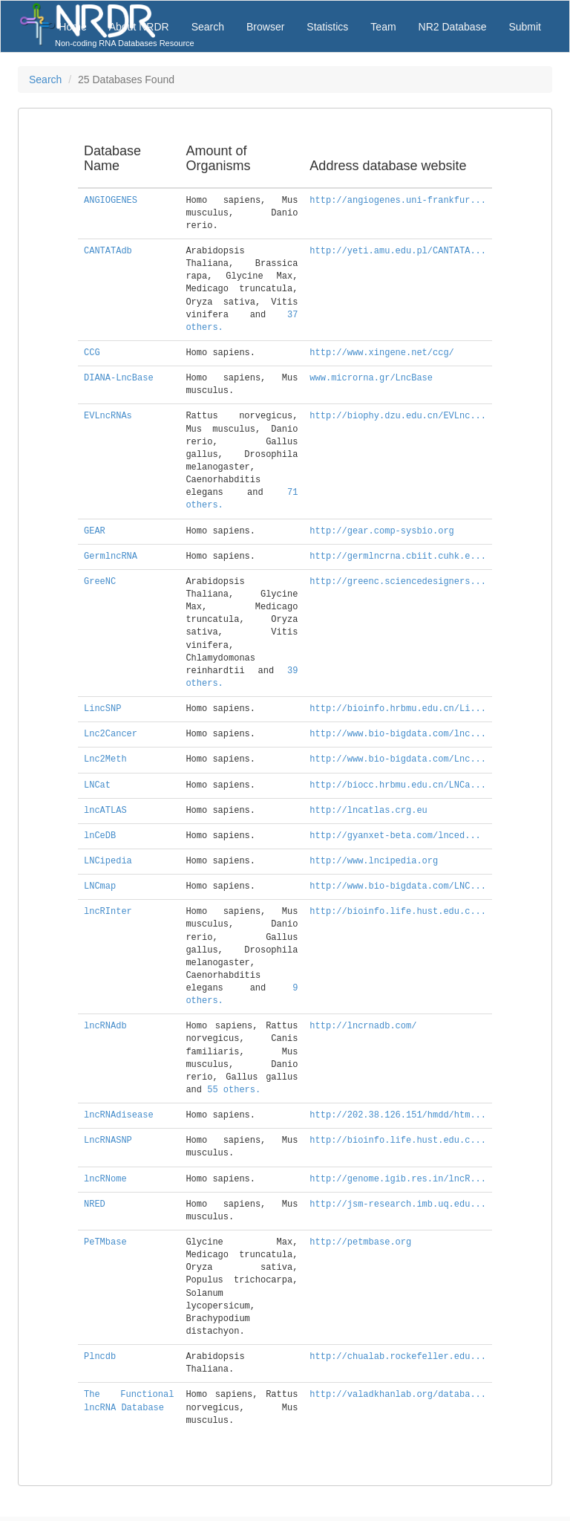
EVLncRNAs (108, 416)
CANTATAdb (108, 251)
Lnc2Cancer (110, 734)
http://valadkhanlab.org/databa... (397, 1394)
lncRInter (108, 912)
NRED (94, 1204)
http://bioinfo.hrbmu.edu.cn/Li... (397, 709)
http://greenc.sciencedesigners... (397, 582)
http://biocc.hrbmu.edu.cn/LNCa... (397, 785)
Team (383, 27)
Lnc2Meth (105, 759)
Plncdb (100, 1357)
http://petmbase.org (360, 1242)
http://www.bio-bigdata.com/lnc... (397, 734)
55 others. (234, 1090)
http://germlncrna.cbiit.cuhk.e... (397, 556)
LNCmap (100, 886)
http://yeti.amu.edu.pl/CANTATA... (397, 251)
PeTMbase (105, 1242)
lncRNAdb (105, 1026)
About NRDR (139, 27)
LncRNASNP (108, 1140)
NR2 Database (453, 27)
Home (72, 27)
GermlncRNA (110, 556)
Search (207, 27)
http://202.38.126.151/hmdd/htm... (397, 1115)
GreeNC (100, 582)
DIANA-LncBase (119, 378)
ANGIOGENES (110, 200)
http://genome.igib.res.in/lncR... (397, 1179)
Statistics (327, 27)
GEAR (94, 531)
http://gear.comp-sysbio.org (381, 531)
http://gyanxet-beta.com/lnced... (394, 836)
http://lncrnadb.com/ (362, 1026)
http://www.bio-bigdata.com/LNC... (397, 886)
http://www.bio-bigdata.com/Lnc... (397, 759)
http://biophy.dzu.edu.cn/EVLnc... (397, 416)
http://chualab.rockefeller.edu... (397, 1357)
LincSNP (102, 709)
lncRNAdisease (119, 1115)
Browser (265, 27)
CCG (92, 353)
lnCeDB (100, 836)
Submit (524, 27)
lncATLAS (105, 810)
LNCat (97, 785)
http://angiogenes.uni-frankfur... (397, 200)
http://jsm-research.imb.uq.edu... (397, 1204)
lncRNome (105, 1179)
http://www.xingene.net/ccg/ (381, 353)
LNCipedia (108, 861)
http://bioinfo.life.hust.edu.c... (397, 912)
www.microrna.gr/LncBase (371, 378)
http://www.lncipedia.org (373, 861)
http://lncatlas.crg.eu (368, 810)
